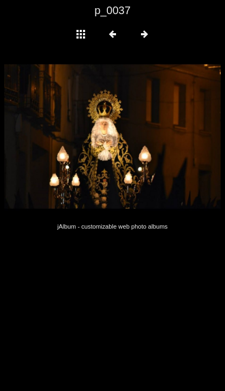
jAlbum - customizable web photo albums (112, 226)
